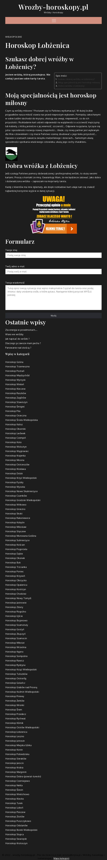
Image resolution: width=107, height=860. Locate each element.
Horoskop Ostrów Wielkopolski (22, 727)
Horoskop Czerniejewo (17, 781)
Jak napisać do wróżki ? (17, 338)
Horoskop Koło (13, 442)
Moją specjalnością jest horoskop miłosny (79, 82)
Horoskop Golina (14, 362)
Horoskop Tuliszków (16, 674)
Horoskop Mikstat (15, 642)
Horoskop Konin (14, 749)
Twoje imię (53, 253)
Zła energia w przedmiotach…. (21, 329)
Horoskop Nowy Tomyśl (18, 598)
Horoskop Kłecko (14, 798)
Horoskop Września (15, 647)
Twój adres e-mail (53, 269)
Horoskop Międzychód (17, 375)
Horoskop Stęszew (15, 531)
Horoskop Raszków (15, 393)
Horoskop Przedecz (15, 714)
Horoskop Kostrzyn (15, 589)
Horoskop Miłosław (15, 527)
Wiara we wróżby (14, 334)
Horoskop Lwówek (15, 433)
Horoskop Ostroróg (15, 678)
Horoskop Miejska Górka (18, 745)
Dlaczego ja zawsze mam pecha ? (23, 343)
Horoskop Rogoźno (15, 611)
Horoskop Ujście (14, 616)
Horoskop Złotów (15, 816)
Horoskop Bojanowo (16, 620)
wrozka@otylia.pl (71, 855)
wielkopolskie (13, 37)
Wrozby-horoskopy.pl (53, 6)
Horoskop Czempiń (15, 437)
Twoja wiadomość (53, 296)
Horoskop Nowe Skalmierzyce (21, 491)
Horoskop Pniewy (14, 696)
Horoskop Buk (13, 562)
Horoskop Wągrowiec (17, 451)
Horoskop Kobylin (15, 522)
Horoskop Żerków (15, 700)
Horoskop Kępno (14, 651)
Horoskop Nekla (14, 785)
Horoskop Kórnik (14, 723)
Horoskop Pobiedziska (17, 754)
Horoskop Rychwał (15, 718)
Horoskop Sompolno (16, 656)
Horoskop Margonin (16, 772)
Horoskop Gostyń (14, 629)
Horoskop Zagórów (15, 397)
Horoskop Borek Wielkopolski (21, 830)
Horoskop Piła (12, 411)
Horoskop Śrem (13, 709)
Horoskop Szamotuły (16, 625)
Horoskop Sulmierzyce (17, 540)
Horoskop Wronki (14, 705)
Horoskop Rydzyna (15, 665)
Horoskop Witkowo (15, 504)
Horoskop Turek (14, 803)
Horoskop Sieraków (15, 758)
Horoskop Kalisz (14, 424)
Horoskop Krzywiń (15, 576)
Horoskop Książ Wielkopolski (21, 669)
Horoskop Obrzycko (16, 580)
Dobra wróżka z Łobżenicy (71, 85)
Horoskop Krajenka (15, 455)
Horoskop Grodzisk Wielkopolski (22, 500)
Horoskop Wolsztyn (16, 446)
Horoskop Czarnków (16, 495)
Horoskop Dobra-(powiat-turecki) (23, 776)
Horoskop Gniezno (15, 509)
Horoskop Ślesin (14, 789)
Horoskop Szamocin (16, 638)
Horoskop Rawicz (14, 660)
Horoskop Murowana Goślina (20, 535)
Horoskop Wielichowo (17, 794)
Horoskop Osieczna (15, 415)
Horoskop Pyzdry (14, 482)
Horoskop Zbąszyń (15, 633)
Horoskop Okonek (15, 558)
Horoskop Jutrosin (15, 740)
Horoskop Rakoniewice (17, 518)
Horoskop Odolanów (16, 825)
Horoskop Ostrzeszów (17, 464)
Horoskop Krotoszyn (16, 843)
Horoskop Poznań (14, 371)
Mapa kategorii (61, 858)
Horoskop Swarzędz (16, 838)
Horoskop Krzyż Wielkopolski (21, 478)
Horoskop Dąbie (14, 553)
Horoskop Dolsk (14, 473)
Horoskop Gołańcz (15, 682)
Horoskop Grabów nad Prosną (21, 687)
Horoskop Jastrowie (15, 602)
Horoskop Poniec (14, 571)
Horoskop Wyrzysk (15, 379)
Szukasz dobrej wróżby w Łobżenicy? (76, 79)
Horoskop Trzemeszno (17, 366)
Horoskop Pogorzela (16, 549)
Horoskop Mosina (14, 460)
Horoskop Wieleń (14, 384)
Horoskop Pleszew (15, 812)
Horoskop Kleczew (15, 388)
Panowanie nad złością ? (18, 347)
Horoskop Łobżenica (16, 731)
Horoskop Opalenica (16, 584)
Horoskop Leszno (14, 736)
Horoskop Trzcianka (16, 567)
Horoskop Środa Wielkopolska (21, 420)
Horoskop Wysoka (15, 486)
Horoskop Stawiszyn (16, 402)
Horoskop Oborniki (15, 428)
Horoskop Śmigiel (15, 406)
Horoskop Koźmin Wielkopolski (22, 691)
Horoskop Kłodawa (15, 469)
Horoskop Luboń (14, 807)
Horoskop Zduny (14, 607)
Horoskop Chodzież (15, 593)
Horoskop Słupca (14, 834)
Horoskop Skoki (13, 513)
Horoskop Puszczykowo (18, 821)
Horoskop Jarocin (14, 763)
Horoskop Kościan (15, 544)
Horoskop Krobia (14, 767)
